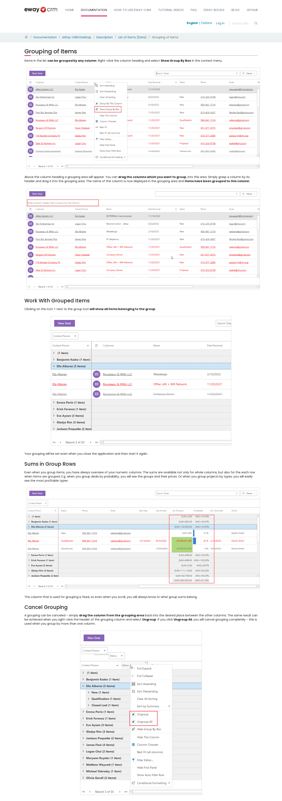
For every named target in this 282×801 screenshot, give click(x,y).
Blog (235, 10)
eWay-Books (214, 10)
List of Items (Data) (132, 37)
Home (69, 10)
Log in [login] (220, 23)
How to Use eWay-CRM (132, 10)
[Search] (243, 23)
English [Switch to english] (192, 23)
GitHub (252, 10)
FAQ (194, 10)
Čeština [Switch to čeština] (206, 23)
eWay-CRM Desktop (76, 37)
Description (104, 37)
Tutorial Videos (171, 10)
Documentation (94, 10)
